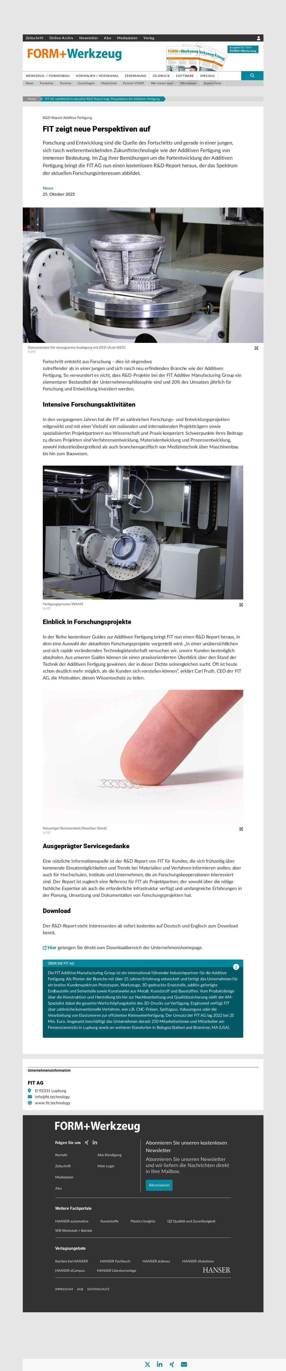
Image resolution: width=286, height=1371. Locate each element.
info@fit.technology (52, 1157)
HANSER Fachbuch (115, 1320)
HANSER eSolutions (198, 1320)
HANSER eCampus (70, 1329)
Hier (50, 1007)
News (48, 192)
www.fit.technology (52, 1163)
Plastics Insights (143, 1280)
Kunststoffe (109, 1280)
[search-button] (252, 75)
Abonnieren (159, 1226)
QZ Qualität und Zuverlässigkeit (191, 1280)
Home (32, 98)
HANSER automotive (71, 1280)
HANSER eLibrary (156, 1320)
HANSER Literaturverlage (116, 1329)
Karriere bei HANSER (71, 1320)
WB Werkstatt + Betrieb (73, 1289)
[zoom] (256, 352)
